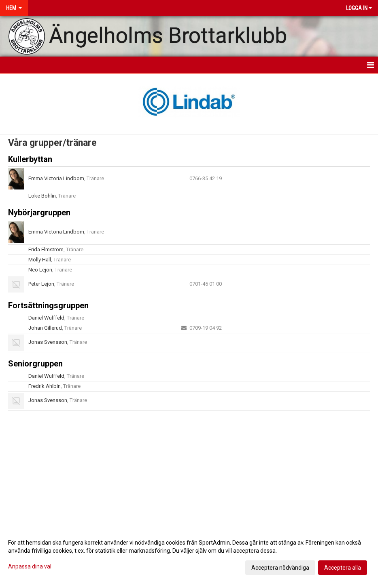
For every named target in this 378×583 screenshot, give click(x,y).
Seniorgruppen (35, 363)
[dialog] (189, 554)
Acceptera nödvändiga (280, 567)
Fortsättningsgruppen (48, 305)
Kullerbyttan (30, 159)
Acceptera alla (342, 567)
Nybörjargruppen (39, 212)
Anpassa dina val (29, 566)
